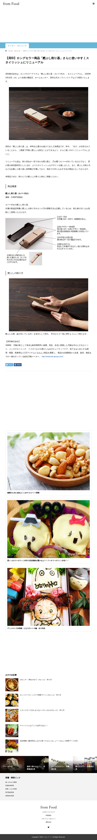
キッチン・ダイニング (17, 46)
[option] (12, 764)
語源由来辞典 (9, 785)
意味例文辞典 (9, 796)
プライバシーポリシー (48, 819)
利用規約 (48, 815)
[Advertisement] (48, 24)
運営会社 (48, 822)
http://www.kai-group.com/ (52, 357)
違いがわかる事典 (11, 782)
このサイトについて (48, 812)
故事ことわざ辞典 (11, 789)
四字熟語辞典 (9, 792)
